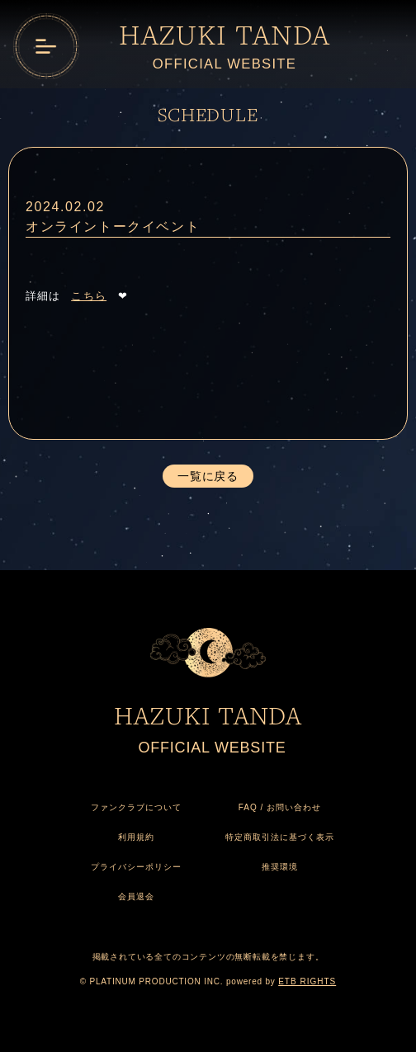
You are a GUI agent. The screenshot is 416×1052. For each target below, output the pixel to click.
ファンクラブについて (136, 807)
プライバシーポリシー (136, 866)
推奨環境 (280, 866)
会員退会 (136, 896)
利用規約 (136, 837)
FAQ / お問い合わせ (280, 807)
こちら (88, 296)
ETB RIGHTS (307, 981)
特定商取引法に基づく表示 (279, 837)
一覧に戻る (208, 476)
